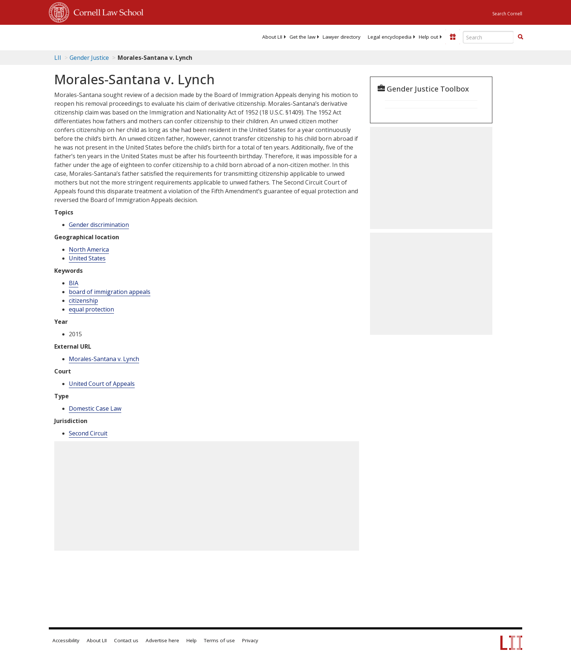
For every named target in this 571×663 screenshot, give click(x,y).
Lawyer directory (342, 37)
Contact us (126, 640)
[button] (520, 36)
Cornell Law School (106, 11)
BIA (73, 283)
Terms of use (219, 640)
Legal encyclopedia (389, 37)
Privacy (250, 640)
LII (57, 58)
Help (191, 640)
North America (89, 249)
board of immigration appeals (109, 292)
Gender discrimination (99, 225)
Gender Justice (89, 58)
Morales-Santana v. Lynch (104, 359)
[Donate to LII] (452, 37)
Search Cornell (507, 14)
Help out (428, 37)
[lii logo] (130, 36)
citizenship (83, 300)
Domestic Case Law (95, 408)
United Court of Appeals (102, 384)
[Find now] (520, 37)
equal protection (91, 309)
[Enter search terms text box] (488, 37)
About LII (272, 37)
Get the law (302, 37)
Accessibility (65, 640)
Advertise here (162, 640)
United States (87, 258)
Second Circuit (88, 433)
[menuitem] (272, 36)
